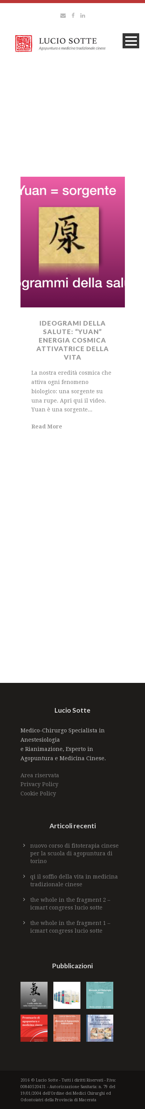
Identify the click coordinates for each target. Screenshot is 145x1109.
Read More (46, 426)
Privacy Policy (39, 784)
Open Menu (131, 40)
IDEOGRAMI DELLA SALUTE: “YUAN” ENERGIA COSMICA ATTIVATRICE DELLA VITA (72, 340)
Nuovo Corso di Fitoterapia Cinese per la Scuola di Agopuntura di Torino (74, 853)
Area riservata (39, 775)
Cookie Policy (38, 793)
